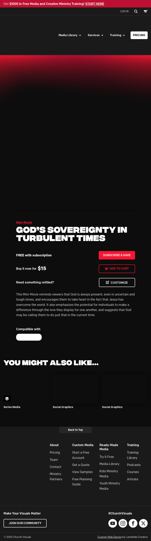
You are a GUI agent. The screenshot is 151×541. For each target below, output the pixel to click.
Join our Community (25, 523)
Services (94, 35)
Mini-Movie (24, 222)
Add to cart (119, 268)
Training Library (133, 455)
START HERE (94, 4)
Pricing (139, 35)
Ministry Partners (56, 476)
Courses (133, 472)
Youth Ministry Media (109, 485)
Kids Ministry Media (108, 473)
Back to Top (75, 430)
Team (54, 460)
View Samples (82, 472)
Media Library (68, 35)
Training (115, 35)
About (54, 445)
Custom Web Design (110, 536)
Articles (132, 479)
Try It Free (106, 457)
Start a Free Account (80, 455)
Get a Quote (80, 465)
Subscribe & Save (117, 255)
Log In (124, 11)
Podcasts (134, 465)
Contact (55, 467)
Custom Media (82, 445)
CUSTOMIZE (119, 282)
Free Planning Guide (82, 481)
